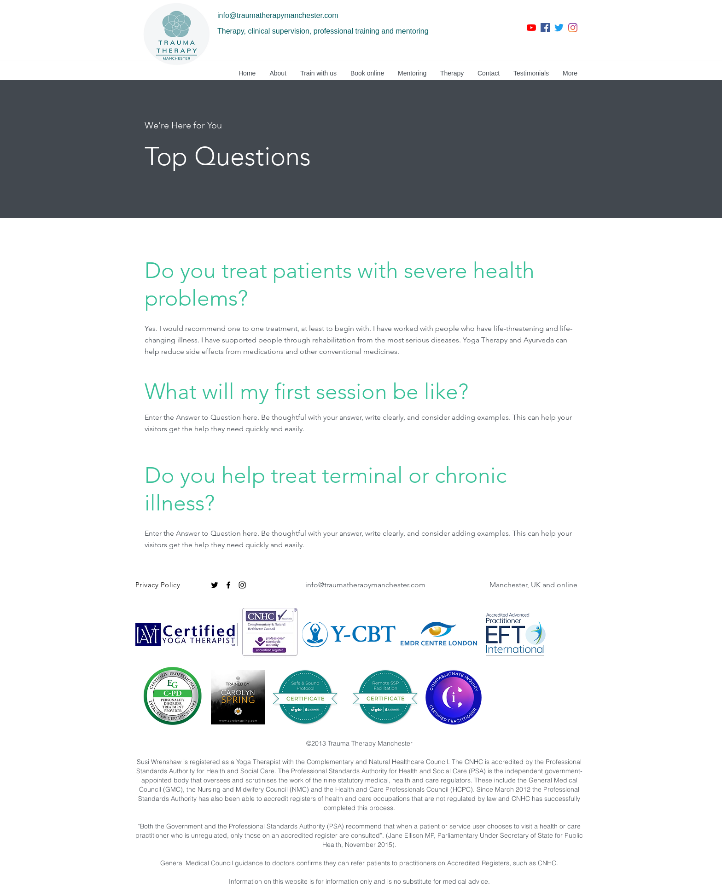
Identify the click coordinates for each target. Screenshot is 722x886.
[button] (277, 73)
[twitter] (559, 27)
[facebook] (545, 27)
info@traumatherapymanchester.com (277, 15)
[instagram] (572, 27)
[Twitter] (214, 585)
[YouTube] (531, 27)
